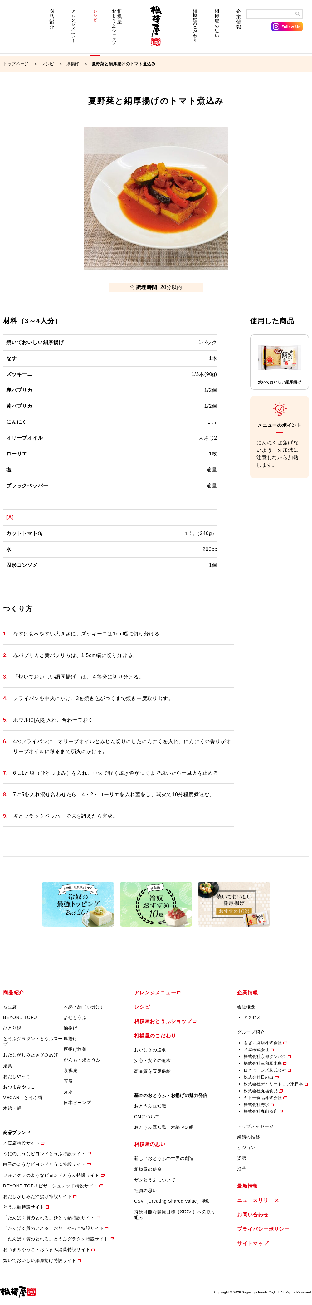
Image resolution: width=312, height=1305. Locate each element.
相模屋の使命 (148, 1169)
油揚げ (70, 1027)
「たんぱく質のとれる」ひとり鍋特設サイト (49, 1217)
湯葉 (7, 1065)
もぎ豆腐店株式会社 (263, 1042)
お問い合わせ (253, 1214)
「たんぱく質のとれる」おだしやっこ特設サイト (53, 1228)
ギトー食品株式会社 (263, 1097)
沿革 (241, 1168)
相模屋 (156, 30)
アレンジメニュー (73, 30)
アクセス (252, 1017)
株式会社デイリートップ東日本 (273, 1084)
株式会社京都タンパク (265, 1056)
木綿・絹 (12, 1108)
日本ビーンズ (77, 1102)
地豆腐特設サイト (21, 1143)
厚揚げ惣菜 (75, 1049)
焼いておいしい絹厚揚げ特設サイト (39, 1260)
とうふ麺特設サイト (23, 1207)
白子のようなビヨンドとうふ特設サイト (44, 1164)
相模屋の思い (217, 30)
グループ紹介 (251, 1032)
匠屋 (68, 1081)
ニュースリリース (258, 1200)
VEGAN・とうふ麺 (22, 1097)
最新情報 (247, 1186)
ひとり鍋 (12, 1027)
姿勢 (241, 1158)
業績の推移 (248, 1136)
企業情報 (239, 30)
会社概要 (246, 1006)
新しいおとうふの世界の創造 (164, 1158)
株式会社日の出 (259, 1077)
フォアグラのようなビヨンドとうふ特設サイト (51, 1175)
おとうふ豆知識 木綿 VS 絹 (164, 1127)
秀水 (68, 1091)
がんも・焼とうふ (82, 1059)
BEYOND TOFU (20, 1017)
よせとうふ (75, 1017)
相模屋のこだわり (195, 30)
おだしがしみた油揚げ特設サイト (37, 1196)
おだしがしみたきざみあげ (30, 1054)
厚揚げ (72, 63)
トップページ (16, 63)
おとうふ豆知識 (150, 1105)
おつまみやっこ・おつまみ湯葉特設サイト (46, 1249)
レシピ (95, 30)
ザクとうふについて (154, 1179)
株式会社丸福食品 (261, 1090)
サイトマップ (253, 1243)
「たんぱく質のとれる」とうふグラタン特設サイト (56, 1238)
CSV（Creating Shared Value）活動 (172, 1201)
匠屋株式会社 (256, 1049)
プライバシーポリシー (263, 1229)
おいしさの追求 (150, 1049)
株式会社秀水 (256, 1104)
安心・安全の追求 (152, 1060)
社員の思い (145, 1190)
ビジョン (246, 1147)
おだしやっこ (17, 1076)
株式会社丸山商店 (261, 1111)
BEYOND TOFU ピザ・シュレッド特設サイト (50, 1185)
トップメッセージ (255, 1126)
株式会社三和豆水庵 (263, 1063)
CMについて (147, 1116)
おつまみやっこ (19, 1086)
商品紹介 (51, 30)
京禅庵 (70, 1070)
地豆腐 (10, 1006)
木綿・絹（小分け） (84, 1006)
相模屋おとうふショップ (117, 30)
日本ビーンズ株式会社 (265, 1070)
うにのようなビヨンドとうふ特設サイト (44, 1153)
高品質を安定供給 (152, 1071)
